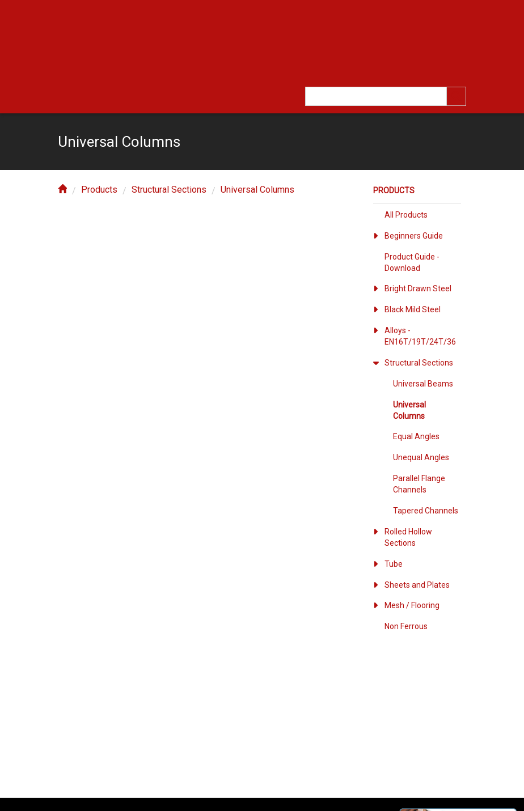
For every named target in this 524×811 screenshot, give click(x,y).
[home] (62, 189)
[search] (456, 96)
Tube (393, 563)
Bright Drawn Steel (417, 288)
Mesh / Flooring (412, 605)
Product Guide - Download (412, 262)
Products (99, 189)
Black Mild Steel (412, 309)
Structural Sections (169, 189)
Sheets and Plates (417, 584)
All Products (406, 214)
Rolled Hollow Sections (408, 537)
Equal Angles (416, 436)
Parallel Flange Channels (419, 484)
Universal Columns (257, 189)
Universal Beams (423, 383)
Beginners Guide (413, 235)
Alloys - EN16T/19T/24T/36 (420, 336)
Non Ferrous (406, 626)
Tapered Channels (425, 510)
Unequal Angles (421, 457)
